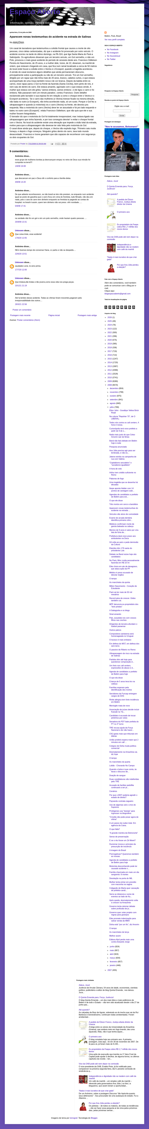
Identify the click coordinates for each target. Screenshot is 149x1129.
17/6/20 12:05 (21, 238)
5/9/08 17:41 (20, 206)
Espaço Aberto (35, 12)
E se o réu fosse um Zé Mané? (122, 840)
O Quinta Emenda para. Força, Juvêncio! (96, 997)
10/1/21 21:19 (21, 286)
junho (112, 947)
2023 (110, 329)
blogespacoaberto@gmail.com (117, 294)
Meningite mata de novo (119, 706)
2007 (110, 970)
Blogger (94, 1118)
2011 (110, 374)
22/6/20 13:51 (21, 254)
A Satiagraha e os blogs (119, 610)
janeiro (113, 965)
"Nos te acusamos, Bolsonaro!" (121, 126)
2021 (110, 336)
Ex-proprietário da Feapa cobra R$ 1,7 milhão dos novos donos (127, 226)
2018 (110, 347)
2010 (110, 377)
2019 (110, 344)
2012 (110, 370)
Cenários (113, 791)
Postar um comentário (22, 310)
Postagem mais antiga (87, 315)
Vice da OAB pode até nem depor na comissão (99, 1064)
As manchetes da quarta (119, 762)
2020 (110, 340)
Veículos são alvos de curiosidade (123, 514)
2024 (110, 325)
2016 (110, 355)
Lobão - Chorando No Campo (122, 766)
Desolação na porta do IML (120, 878)
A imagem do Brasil (117, 850)
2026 (110, 317)
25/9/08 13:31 (21, 222)
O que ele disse (116, 501)
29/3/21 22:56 (21, 304)
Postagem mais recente (20, 315)
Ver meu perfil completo (115, 40)
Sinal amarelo (115, 614)
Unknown (19, 231)
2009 (110, 381)
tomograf (73, 1118)
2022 (110, 332)
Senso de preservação (119, 837)
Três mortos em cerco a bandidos (123, 504)
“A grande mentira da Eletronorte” (123, 833)
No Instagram (112, 53)
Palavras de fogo (116, 479)
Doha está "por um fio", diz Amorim (124, 924)
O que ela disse (116, 678)
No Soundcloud (113, 56)
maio (112, 950)
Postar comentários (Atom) (28, 320)
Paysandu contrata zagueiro (121, 801)
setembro (114, 400)
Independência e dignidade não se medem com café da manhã (128, 247)
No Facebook (112, 49)
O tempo (113, 579)
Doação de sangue (117, 775)
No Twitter (111, 59)
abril (112, 954)
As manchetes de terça (119, 932)
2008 (110, 385)
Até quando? (112, 194)
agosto (113, 403)
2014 (110, 362)
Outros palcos (115, 630)
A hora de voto (115, 469)
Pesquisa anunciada (118, 447)
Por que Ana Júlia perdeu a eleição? (104, 1103)
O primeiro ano (123, 212)
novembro (114, 392)
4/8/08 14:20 (20, 182)
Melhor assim (115, 936)
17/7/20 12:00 (21, 270)
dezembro (114, 388)
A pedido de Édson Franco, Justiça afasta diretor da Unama (126, 202)
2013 (110, 366)
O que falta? (114, 829)
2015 (110, 359)
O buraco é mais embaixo (120, 640)
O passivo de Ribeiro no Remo (122, 650)
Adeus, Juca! (112, 181)
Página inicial (54, 315)
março (113, 958)
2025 (110, 321)
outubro (113, 396)
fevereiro (114, 962)
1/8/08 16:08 (20, 166)
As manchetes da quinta (119, 582)
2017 (110, 351)
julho (112, 407)
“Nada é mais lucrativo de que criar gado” (96, 1091)
